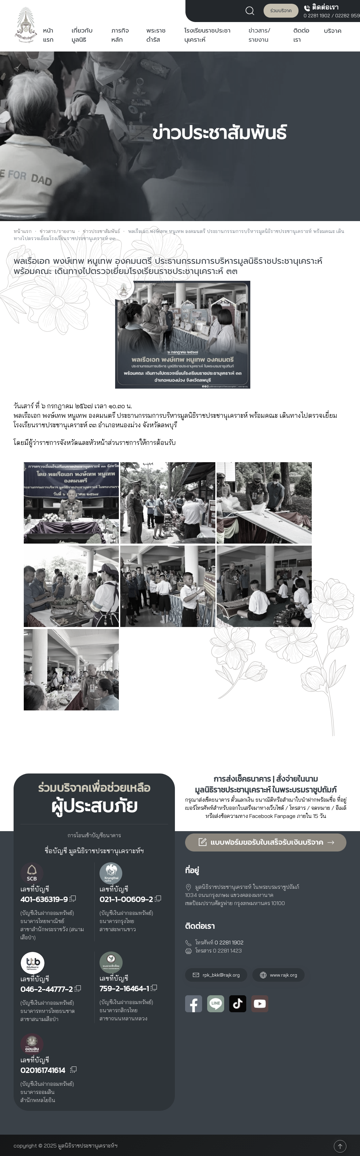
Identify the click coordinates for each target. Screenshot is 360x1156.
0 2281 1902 (317, 16)
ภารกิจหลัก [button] (120, 35)
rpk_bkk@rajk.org (221, 975)
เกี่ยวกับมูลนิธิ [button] (82, 35)
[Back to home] (26, 24)
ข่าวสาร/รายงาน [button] (260, 35)
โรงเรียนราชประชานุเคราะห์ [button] (207, 35)
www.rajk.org (278, 975)
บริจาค (333, 31)
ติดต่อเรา (301, 35)
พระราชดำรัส (156, 35)
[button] (251, 10)
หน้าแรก (48, 35)
